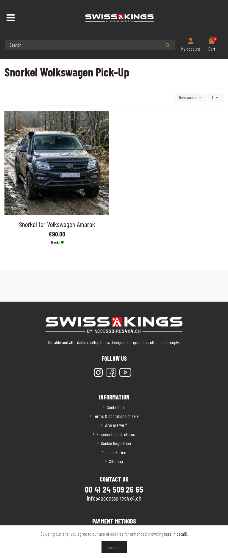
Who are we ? (116, 425)
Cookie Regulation (116, 443)
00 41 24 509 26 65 (114, 489)
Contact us (116, 407)
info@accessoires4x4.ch (114, 498)
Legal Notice (116, 452)
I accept (114, 547)
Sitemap (116, 461)
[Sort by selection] (191, 97)
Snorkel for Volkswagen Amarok (57, 224)
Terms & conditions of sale (116, 416)
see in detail (175, 534)
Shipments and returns (115, 434)
